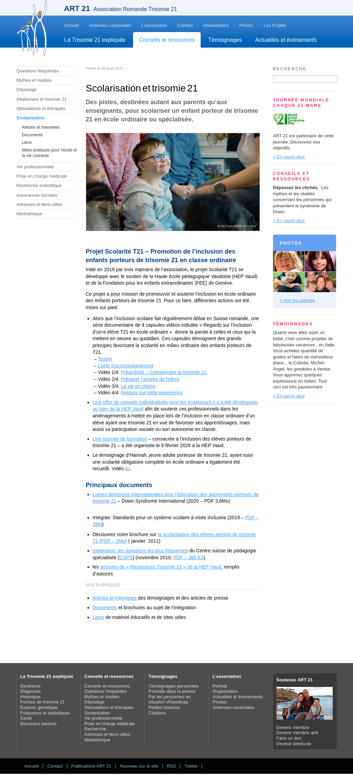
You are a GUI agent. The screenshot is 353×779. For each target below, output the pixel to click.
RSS (171, 766)
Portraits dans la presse (172, 691)
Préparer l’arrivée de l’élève (150, 379)
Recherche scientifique (39, 185)
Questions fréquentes (38, 70)
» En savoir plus (289, 156)
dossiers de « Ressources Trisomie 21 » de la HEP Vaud (160, 567)
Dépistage (27, 89)
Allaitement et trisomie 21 (42, 99)
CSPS (125, 557)
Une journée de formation (120, 439)
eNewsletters (216, 25)
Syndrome (30, 686)
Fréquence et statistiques (45, 713)
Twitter (191, 766)
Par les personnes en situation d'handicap (170, 699)
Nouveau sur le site (139, 766)
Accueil (71, 25)
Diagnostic (30, 691)
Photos (246, 25)
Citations (157, 713)
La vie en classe (138, 386)
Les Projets (275, 25)
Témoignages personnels (174, 686)
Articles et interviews (41, 127)
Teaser (105, 359)
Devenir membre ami (297, 732)
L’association (154, 25)
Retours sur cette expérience (152, 392)
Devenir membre (293, 727)
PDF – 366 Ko (188, 557)
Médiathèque (29, 213)
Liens (27, 142)
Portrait (220, 686)
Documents (32, 134)
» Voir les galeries (297, 300)
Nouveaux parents (38, 723)
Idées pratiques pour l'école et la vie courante (49, 153)
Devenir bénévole (293, 743)
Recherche (95, 728)
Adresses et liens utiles (39, 204)
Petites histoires (164, 707)
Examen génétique (39, 707)
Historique (30, 696)
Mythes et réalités (34, 80)
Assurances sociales (37, 195)
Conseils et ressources (167, 40)
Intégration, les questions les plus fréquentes (140, 550)
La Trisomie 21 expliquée (95, 40)
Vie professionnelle (35, 166)
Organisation (225, 691)
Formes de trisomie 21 (42, 701)
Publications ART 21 (91, 766)
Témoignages (225, 40)
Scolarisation (31, 117)
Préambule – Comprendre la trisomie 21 (163, 372)
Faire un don (289, 738)
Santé (26, 718)
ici (127, 468)
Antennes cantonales (110, 25)
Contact (185, 25)
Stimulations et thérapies (41, 108)
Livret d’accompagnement (125, 365)
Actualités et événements (286, 40)
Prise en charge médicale (42, 176)
